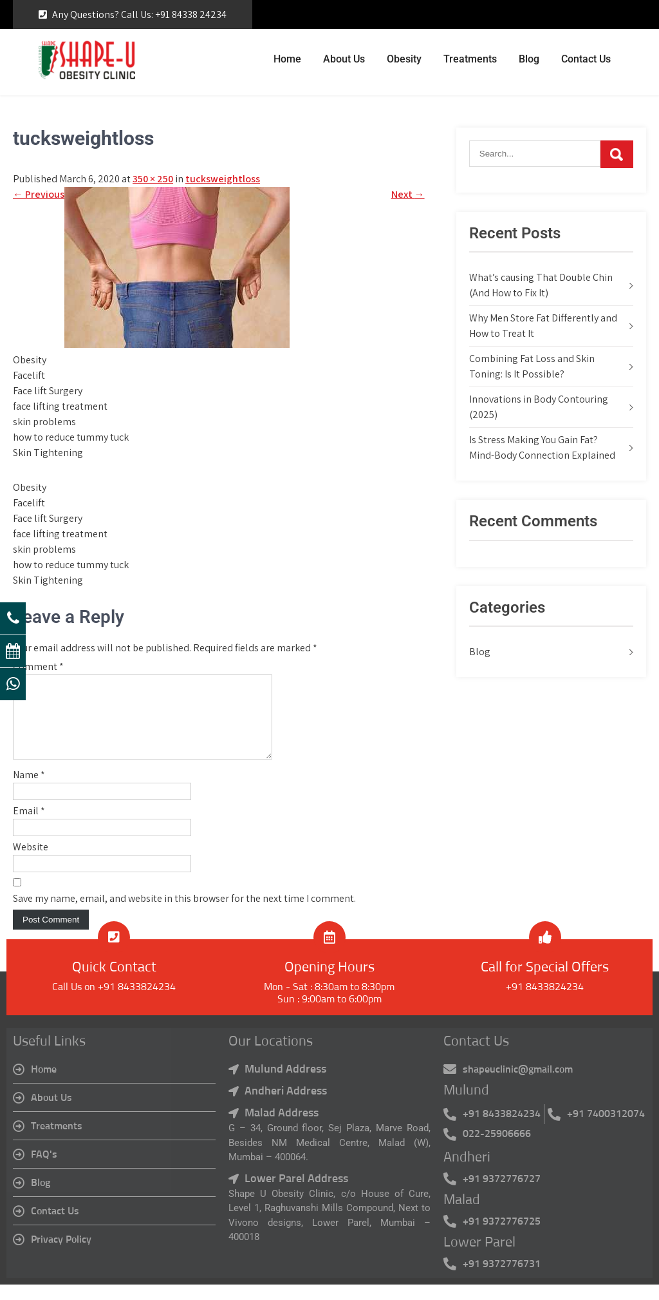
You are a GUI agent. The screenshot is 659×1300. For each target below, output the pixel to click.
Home (287, 59)
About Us (344, 59)
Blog (529, 59)
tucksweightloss (222, 179)
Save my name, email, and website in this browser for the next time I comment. (184, 914)
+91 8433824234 (545, 1002)
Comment (38, 666)
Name (29, 790)
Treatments (470, 59)
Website (30, 862)
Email (29, 826)
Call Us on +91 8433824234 (114, 1002)
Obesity (404, 59)
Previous (38, 194)
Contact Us (586, 59)
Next (408, 194)
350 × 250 (153, 179)
